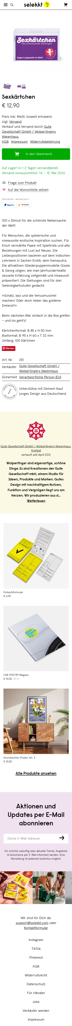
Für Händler (36, 993)
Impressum (36, 1019)
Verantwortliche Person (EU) (40, 377)
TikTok (36, 949)
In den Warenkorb (39, 154)
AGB (36, 966)
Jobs (36, 1002)
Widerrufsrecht (36, 975)
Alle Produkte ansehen (36, 774)
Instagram (36, 940)
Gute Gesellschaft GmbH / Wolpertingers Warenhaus (29, 132)
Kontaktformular (36, 928)
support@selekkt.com (32, 923)
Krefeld (36, 450)
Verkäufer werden (36, 1011)
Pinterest (36, 957)
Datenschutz (36, 984)
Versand (15, 122)
